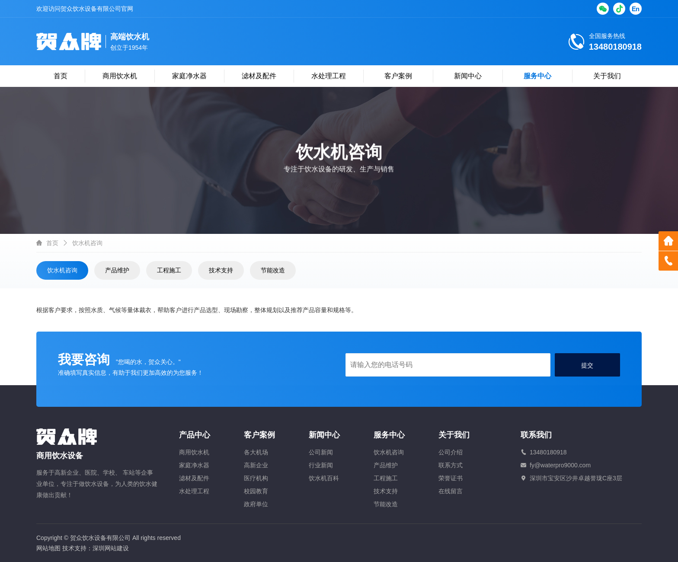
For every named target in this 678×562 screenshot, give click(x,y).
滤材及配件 (259, 76)
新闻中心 (468, 76)
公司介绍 (450, 452)
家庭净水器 (189, 76)
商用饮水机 (119, 76)
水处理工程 (328, 76)
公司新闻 (321, 452)
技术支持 (221, 270)
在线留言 (450, 491)
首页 (60, 76)
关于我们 (607, 76)
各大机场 (256, 452)
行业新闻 (321, 465)
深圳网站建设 (111, 548)
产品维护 (117, 270)
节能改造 (273, 270)
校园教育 (256, 491)
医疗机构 (256, 478)
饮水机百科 (324, 478)
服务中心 (537, 76)
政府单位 (256, 504)
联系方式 (450, 465)
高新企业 (256, 465)
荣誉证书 (450, 478)
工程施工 (169, 270)
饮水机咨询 (62, 270)
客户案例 (398, 76)
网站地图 (48, 548)
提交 (587, 365)
